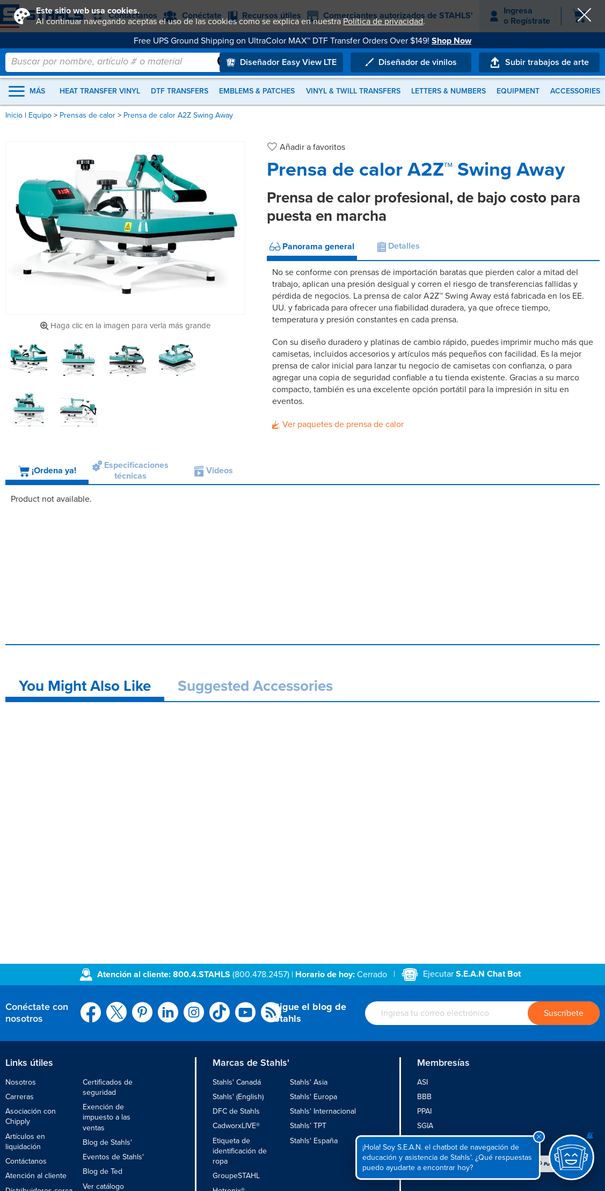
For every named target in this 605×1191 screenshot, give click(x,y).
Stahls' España (314, 1140)
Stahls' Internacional (323, 1111)
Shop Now (451, 40)
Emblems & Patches (257, 91)
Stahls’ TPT (308, 1125)
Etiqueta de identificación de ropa (240, 1151)
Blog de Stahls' (107, 1142)
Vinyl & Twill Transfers (353, 91)
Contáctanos (26, 1161)
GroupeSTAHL (236, 1175)
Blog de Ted (102, 1171)
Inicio (14, 115)
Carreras (19, 1096)
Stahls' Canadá (237, 1082)
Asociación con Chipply (30, 1116)
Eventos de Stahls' (113, 1156)
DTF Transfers (179, 91)
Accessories (575, 91)
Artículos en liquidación (25, 1141)
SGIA (425, 1125)
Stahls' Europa (313, 1096)
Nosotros (20, 1082)
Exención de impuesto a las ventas (106, 1117)
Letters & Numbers (448, 91)
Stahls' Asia (308, 1082)
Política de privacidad (383, 21)
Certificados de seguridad (108, 1087)
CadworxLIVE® (236, 1125)
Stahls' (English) (238, 1096)
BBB (424, 1096)
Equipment (518, 91)
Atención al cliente (36, 1175)
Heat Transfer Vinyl (100, 91)
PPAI (424, 1111)
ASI (422, 1082)
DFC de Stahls (236, 1111)
